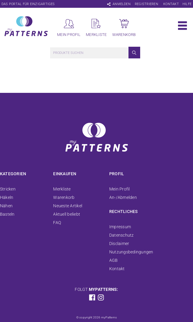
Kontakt (171, 4)
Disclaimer (119, 243)
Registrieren (146, 4)
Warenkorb (63, 197)
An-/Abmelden (123, 197)
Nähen (6, 205)
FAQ (57, 222)
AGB (113, 260)
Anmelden (122, 4)
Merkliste (62, 189)
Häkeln (6, 197)
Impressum (120, 226)
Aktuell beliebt (66, 214)
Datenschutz (121, 235)
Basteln (7, 214)
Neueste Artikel (67, 205)
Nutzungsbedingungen (131, 252)
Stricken (8, 189)
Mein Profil (119, 189)
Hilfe (186, 4)
